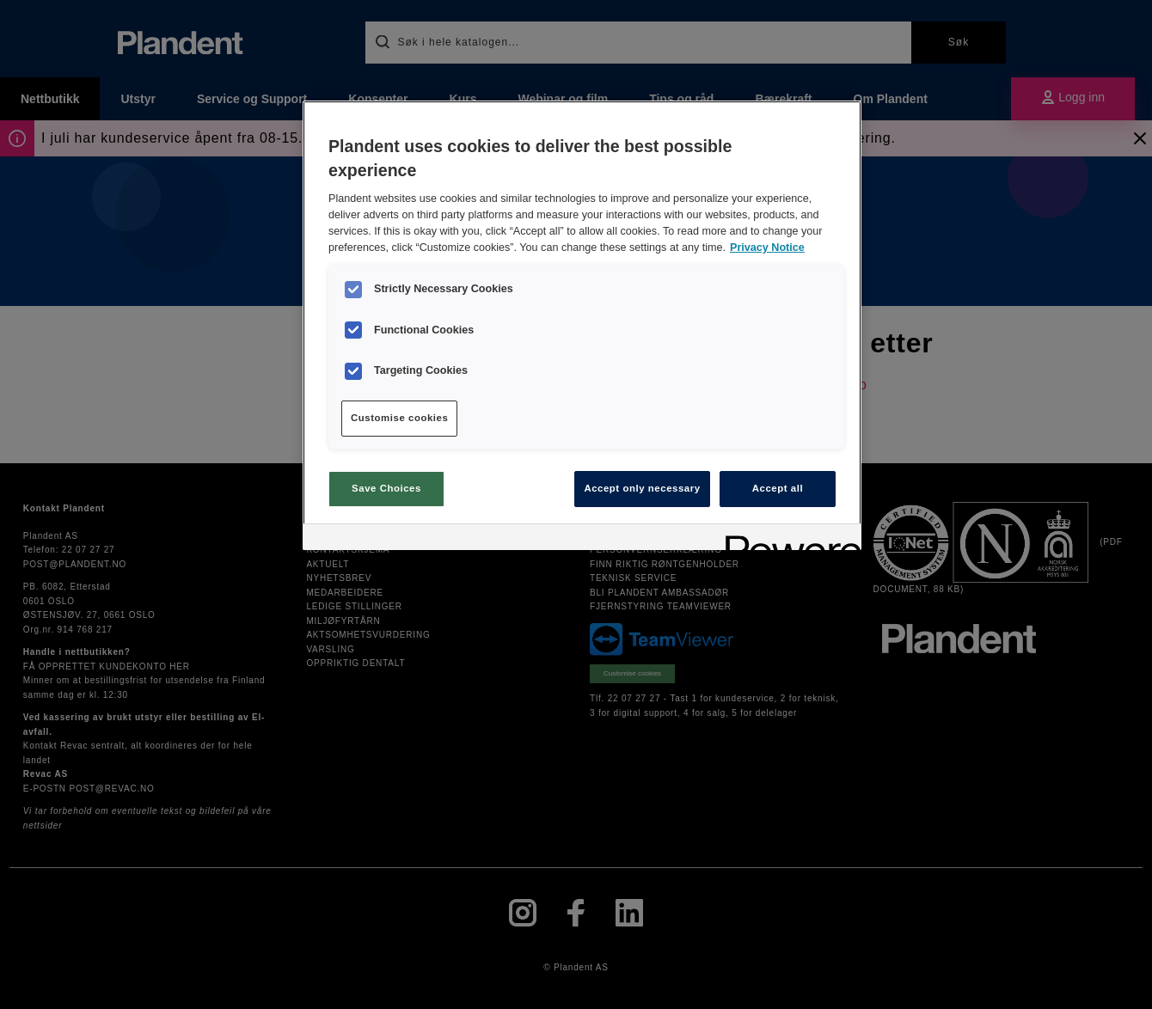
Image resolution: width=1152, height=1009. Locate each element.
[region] (582, 325)
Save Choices (386, 488)
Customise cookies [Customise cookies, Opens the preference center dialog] (399, 418)
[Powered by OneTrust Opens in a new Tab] (787, 539)
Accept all (777, 488)
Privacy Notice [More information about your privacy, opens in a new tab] (767, 248)
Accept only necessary (642, 488)
